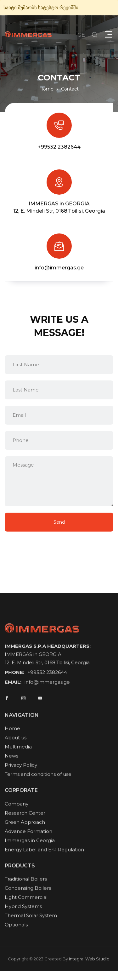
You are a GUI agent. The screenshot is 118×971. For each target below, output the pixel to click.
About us (15, 787)
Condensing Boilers (28, 938)
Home (46, 89)
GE (81, 36)
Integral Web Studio (89, 962)
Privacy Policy (21, 815)
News (11, 806)
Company (16, 853)
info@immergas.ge (59, 268)
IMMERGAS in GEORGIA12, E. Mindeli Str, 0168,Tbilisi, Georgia (59, 207)
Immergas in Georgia (30, 890)
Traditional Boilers (26, 929)
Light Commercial (26, 947)
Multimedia (18, 796)
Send (59, 522)
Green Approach (25, 871)
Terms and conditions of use (38, 824)
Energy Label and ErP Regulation (44, 899)
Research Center (25, 862)
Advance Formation (28, 881)
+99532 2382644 (59, 147)
